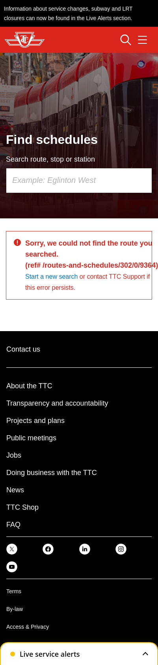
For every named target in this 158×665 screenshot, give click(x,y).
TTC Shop (22, 507)
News (15, 490)
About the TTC (29, 386)
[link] (11, 549)
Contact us (23, 349)
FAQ (13, 525)
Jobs (13, 455)
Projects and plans (35, 421)
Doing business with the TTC (51, 473)
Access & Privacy (27, 627)
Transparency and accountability (57, 403)
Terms (13, 591)
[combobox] (79, 180)
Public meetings (31, 438)
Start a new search (51, 276)
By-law (14, 609)
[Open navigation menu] (142, 40)
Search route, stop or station (50, 159)
